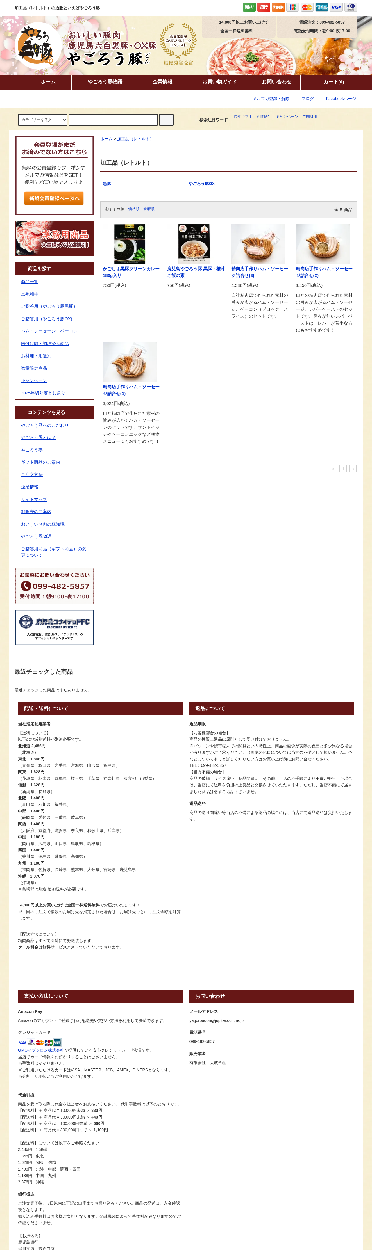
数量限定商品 (34, 368)
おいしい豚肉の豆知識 (43, 524)
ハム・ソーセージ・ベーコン (49, 330)
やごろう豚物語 (100, 82)
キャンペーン (287, 117)
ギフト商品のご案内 (40, 462)
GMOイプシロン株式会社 (41, 1050)
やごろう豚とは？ (38, 437)
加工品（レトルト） (135, 138)
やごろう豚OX (202, 183)
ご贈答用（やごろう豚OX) (46, 318)
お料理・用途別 (36, 355)
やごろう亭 (32, 449)
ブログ (308, 98)
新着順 (149, 209)
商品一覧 (29, 281)
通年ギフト (243, 117)
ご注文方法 (32, 474)
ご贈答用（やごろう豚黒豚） (49, 306)
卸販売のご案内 (36, 511)
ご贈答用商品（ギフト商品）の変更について (53, 552)
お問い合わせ (271, 82)
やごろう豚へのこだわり (45, 425)
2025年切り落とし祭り (43, 392)
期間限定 (264, 117)
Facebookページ (337, 98)
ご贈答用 (309, 117)
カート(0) (329, 82)
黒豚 (107, 183)
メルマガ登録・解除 (271, 98)
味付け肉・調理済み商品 (45, 343)
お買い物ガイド (214, 82)
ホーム (43, 82)
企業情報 (157, 82)
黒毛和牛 (29, 293)
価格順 (134, 209)
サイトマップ (34, 499)
